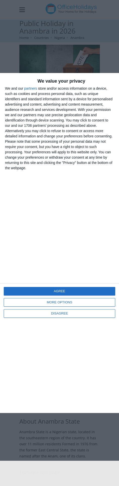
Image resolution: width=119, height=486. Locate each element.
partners (30, 88)
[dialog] (59, 243)
